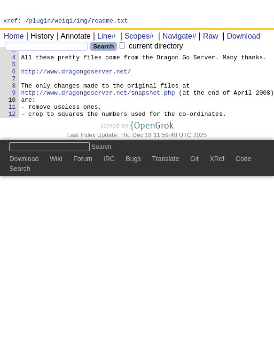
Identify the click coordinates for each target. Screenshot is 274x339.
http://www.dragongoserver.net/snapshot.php (98, 105)
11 (12, 122)
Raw (207, 37)
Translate (165, 175)
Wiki (56, 175)
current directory (151, 47)
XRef (217, 175)
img (82, 21)
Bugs (133, 175)
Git (194, 175)
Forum (82, 175)
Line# (103, 37)
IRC (109, 175)
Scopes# (136, 37)
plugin (40, 21)
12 (12, 130)
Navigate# (176, 37)
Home (14, 37)
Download (240, 37)
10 (12, 113)
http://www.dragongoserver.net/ (76, 79)
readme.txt (109, 21)
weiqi (64, 21)
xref (10, 21)
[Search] (47, 47)
